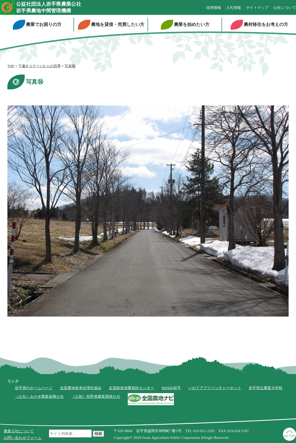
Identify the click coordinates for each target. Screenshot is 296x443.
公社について (284, 7)
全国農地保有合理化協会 (80, 388)
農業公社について (19, 431)
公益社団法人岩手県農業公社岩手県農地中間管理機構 (48, 7)
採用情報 (213, 7)
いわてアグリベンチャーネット (214, 388)
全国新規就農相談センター (131, 388)
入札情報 (233, 7)
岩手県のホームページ (34, 388)
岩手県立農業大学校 (266, 388)
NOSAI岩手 (171, 388)
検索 (98, 433)
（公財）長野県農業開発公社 (95, 396)
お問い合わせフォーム (22, 438)
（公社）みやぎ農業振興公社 (39, 396)
